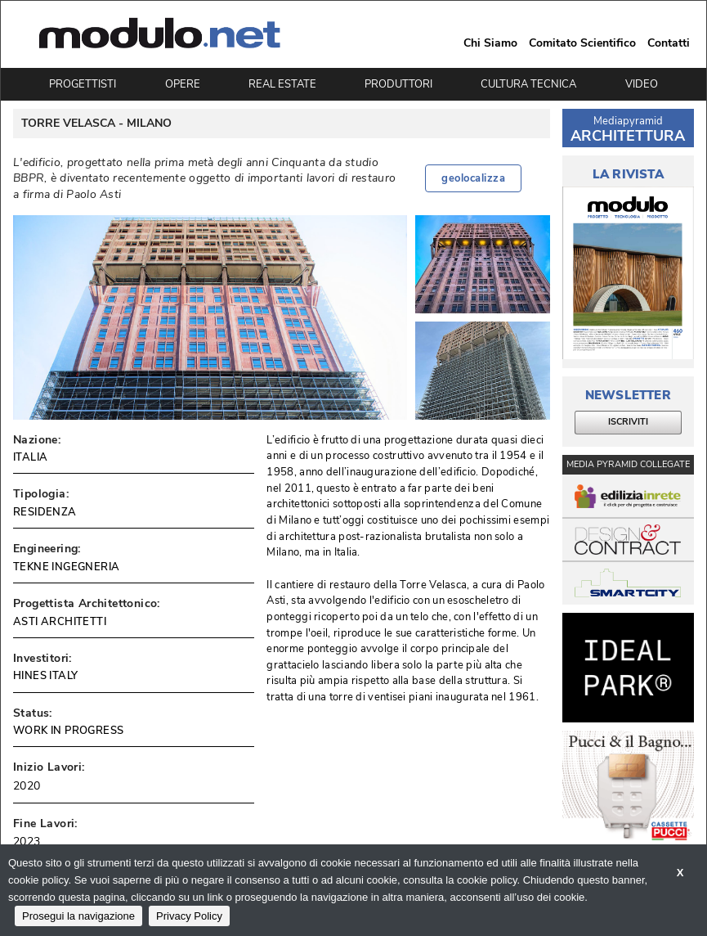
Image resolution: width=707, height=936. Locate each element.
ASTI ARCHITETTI (59, 621)
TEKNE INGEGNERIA (66, 567)
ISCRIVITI (628, 422)
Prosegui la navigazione (78, 916)
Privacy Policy (189, 916)
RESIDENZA (45, 512)
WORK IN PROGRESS (68, 730)
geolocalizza (473, 178)
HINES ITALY (45, 675)
